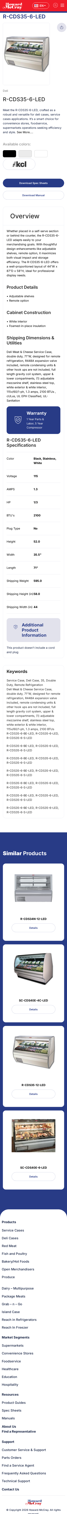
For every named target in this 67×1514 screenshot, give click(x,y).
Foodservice (11, 1361)
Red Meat (9, 1246)
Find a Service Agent (18, 1465)
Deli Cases (10, 1238)
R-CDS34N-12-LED (33, 919)
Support (8, 1442)
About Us (9, 1426)
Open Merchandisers (18, 1269)
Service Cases (13, 1230)
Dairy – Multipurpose (18, 1288)
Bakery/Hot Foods (15, 1261)
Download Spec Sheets (33, 183)
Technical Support (16, 1481)
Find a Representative (19, 1431)
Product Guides (14, 1402)
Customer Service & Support (24, 1450)
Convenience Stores (17, 1353)
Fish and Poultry (14, 1254)
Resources (10, 1394)
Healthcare (10, 1369)
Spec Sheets (11, 1410)
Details (33, 927)
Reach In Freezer (15, 1327)
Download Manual (33, 195)
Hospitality (10, 1384)
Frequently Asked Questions (24, 1473)
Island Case (11, 1312)
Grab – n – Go (12, 1304)
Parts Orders (11, 1458)
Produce (8, 1277)
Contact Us (10, 1489)
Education (9, 1377)
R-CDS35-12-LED (34, 1085)
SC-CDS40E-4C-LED (33, 1000)
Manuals (8, 1418)
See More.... (25, 132)
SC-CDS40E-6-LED (33, 1167)
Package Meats (13, 1296)
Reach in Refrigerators (19, 1320)
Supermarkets (13, 1345)
